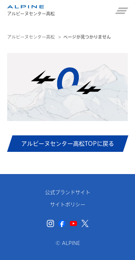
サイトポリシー (67, 204)
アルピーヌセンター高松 (31, 37)
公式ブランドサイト (67, 192)
